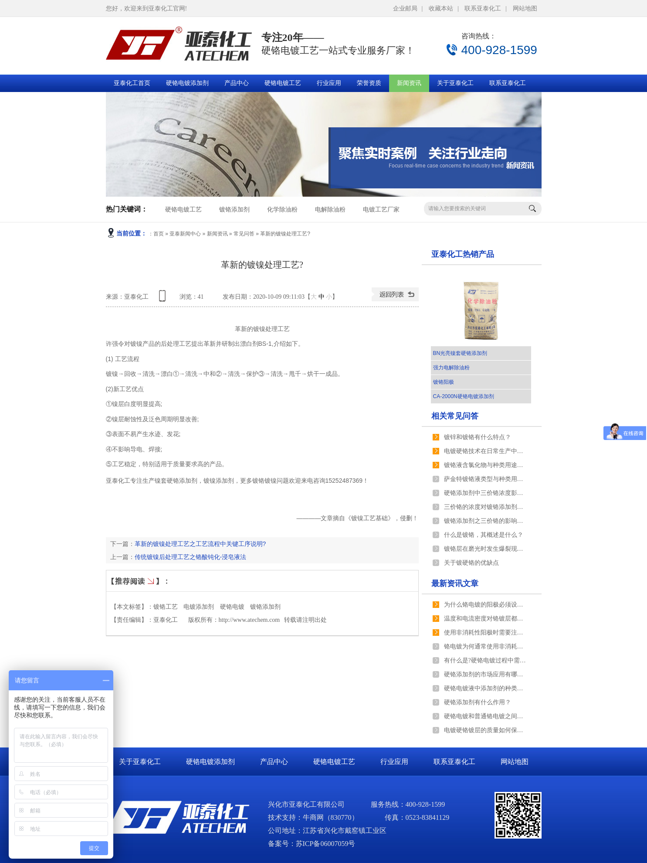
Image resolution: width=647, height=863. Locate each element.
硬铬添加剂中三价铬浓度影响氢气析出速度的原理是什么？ (485, 493)
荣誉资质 (369, 83)
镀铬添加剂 (234, 209)
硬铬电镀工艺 (282, 83)
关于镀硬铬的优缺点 (471, 562)
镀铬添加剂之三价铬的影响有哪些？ (485, 521)
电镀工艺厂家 (381, 209)
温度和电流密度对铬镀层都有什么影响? (485, 618)
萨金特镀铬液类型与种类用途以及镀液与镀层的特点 (485, 479)
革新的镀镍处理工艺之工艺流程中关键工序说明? (200, 543)
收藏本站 (441, 8)
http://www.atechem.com (249, 620)
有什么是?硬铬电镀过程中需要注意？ (485, 660)
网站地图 (525, 8)
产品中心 (236, 83)
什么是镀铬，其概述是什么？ (483, 535)
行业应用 (329, 83)
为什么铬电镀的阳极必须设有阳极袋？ (485, 604)
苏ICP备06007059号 (326, 843)
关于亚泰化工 (455, 83)
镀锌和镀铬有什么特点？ (477, 437)
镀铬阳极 (443, 382)
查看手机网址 (164, 299)
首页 (158, 234)
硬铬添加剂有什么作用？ (477, 702)
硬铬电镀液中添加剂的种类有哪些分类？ (485, 688)
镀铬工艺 (165, 607)
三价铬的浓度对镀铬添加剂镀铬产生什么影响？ (485, 507)
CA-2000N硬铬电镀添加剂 (463, 396)
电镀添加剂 (198, 607)
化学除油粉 (282, 209)
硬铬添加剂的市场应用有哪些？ (485, 674)
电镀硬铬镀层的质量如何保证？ (485, 730)
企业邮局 (405, 8)
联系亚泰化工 (482, 8)
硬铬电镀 (232, 607)
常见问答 (244, 234)
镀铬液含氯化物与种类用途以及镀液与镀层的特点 (485, 465)
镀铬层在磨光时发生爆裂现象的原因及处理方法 (485, 549)
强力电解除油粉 (451, 368)
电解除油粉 (330, 209)
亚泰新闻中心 (185, 234)
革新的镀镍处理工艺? (285, 234)
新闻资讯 (409, 83)
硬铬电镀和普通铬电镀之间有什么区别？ (485, 716)
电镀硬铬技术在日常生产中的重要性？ (485, 451)
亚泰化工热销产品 (462, 254)
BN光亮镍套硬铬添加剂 (460, 353)
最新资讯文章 (454, 583)
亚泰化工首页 (132, 83)
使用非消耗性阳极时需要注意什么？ (485, 632)
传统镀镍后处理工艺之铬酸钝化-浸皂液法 (191, 556)
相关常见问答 (454, 416)
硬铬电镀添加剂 (187, 83)
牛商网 (313, 817)
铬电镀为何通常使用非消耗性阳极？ (485, 646)
